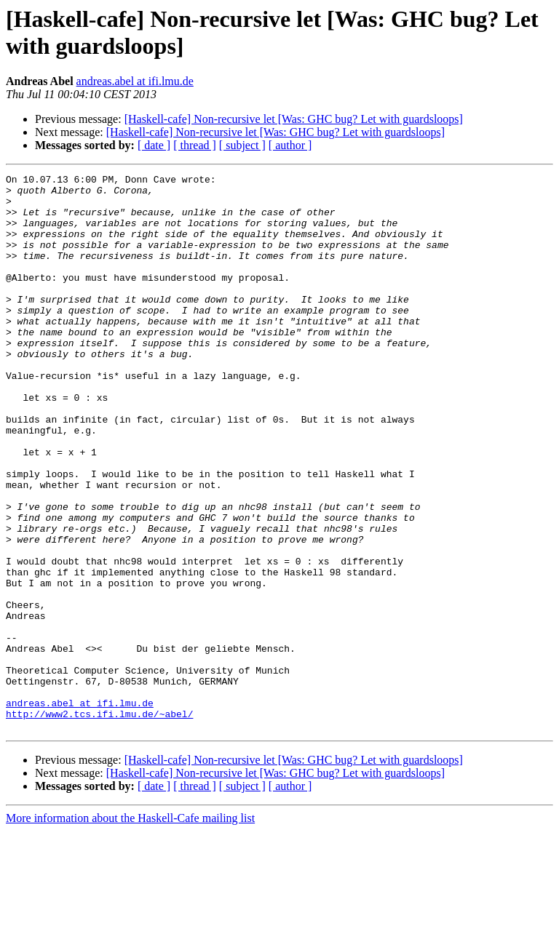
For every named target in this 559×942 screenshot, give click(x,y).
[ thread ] (194, 145)
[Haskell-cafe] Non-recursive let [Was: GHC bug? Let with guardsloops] (293, 119)
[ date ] (154, 145)
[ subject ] (242, 145)
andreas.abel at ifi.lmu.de (135, 81)
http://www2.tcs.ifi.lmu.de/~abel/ (99, 822)
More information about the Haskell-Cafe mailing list (130, 929)
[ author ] (290, 145)
